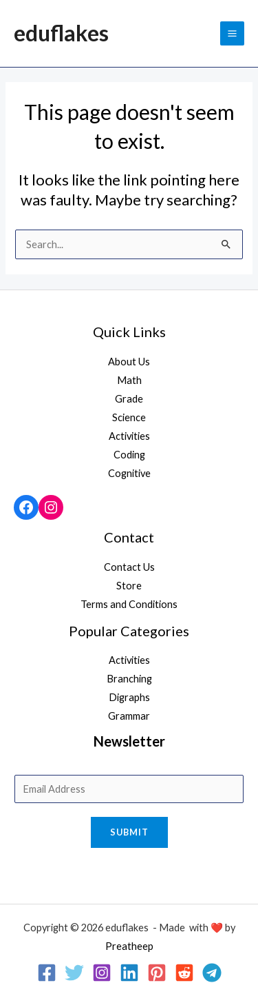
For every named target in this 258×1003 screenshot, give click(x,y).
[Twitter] (74, 972)
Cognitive (129, 473)
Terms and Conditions (129, 604)
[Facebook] (46, 972)
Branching (129, 679)
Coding (129, 454)
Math (129, 380)
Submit (129, 832)
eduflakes (61, 33)
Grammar (129, 716)
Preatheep (129, 946)
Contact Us (129, 567)
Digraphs (129, 697)
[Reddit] (184, 972)
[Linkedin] (129, 972)
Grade (129, 399)
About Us (129, 361)
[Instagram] (101, 972)
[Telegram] (212, 972)
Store (129, 585)
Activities (129, 436)
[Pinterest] (156, 972)
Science (129, 417)
